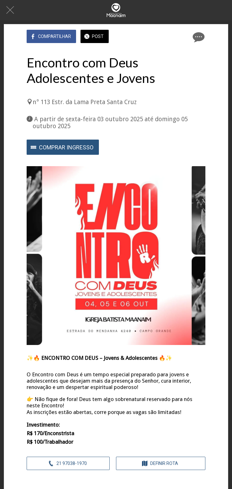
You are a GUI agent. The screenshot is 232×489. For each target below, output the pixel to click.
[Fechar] (10, 10)
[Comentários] (197, 37)
